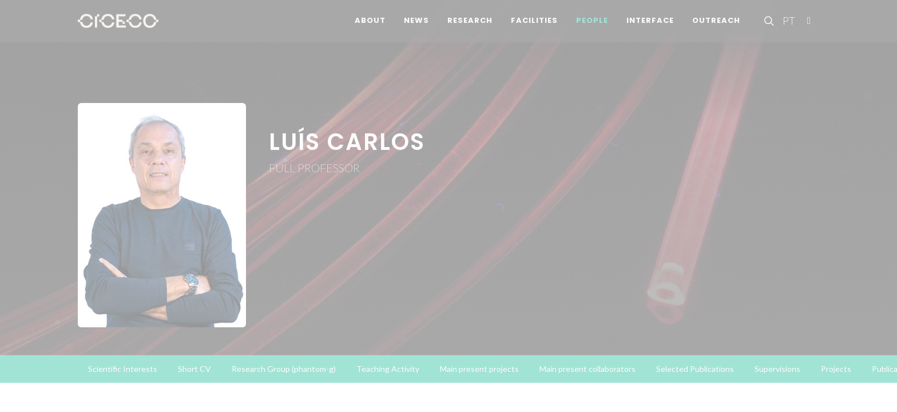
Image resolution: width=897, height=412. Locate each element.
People (592, 28)
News (416, 28)
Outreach (716, 28)
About (370, 28)
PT (788, 28)
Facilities (534, 28)
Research (470, 28)
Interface (650, 28)
